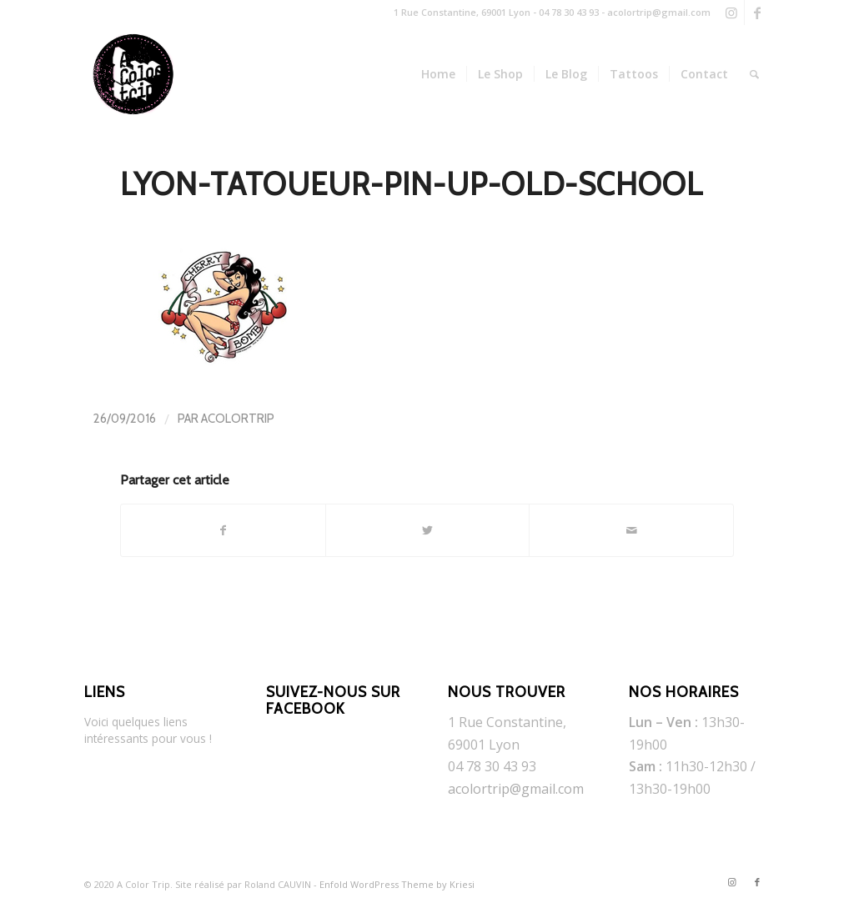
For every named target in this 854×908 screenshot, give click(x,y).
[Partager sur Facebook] (223, 530)
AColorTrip (237, 418)
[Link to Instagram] (732, 12)
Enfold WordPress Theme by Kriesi (397, 884)
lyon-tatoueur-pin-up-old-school (411, 184)
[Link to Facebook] (757, 12)
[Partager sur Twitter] (428, 530)
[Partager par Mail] (631, 530)
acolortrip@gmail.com (516, 789)
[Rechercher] (754, 74)
